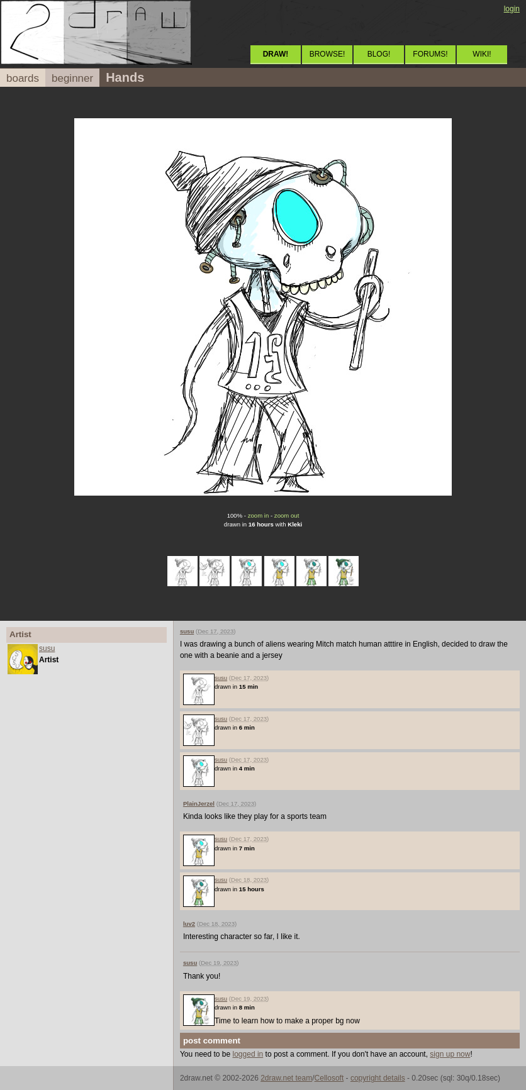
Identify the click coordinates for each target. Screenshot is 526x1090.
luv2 (189, 923)
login (512, 8)
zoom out (286, 515)
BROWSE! (327, 54)
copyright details (377, 1078)
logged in (248, 1054)
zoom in (258, 515)
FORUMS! (430, 54)
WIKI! (482, 54)
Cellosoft (329, 1078)
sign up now (450, 1054)
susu (47, 648)
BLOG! (379, 54)
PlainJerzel (199, 803)
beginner (72, 78)
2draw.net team (286, 1078)
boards (22, 78)
